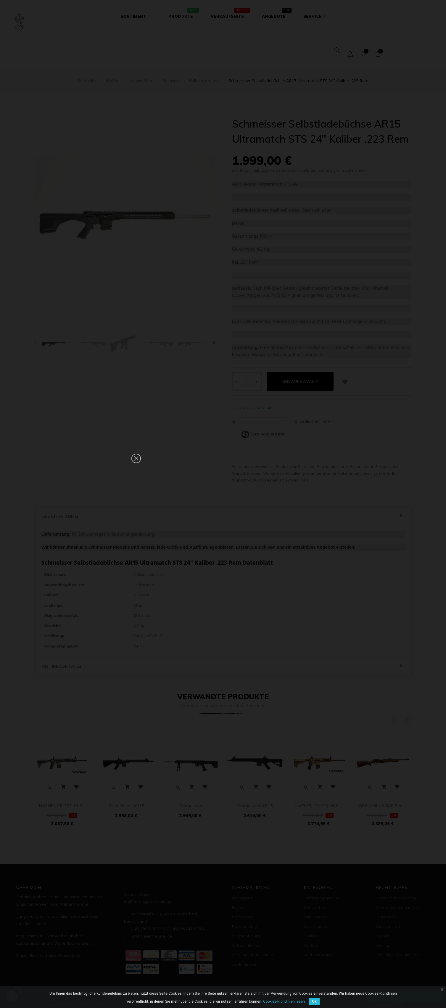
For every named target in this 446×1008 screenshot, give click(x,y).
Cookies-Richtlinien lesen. (284, 1001)
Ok (314, 1001)
